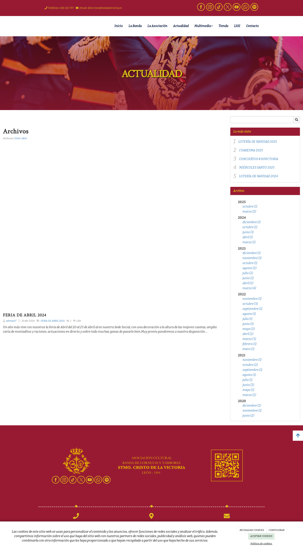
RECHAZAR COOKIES (252, 530)
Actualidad (181, 26)
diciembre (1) (251, 222)
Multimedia (203, 26)
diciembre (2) (252, 405)
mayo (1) (248, 390)
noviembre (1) (252, 258)
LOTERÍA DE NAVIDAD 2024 (258, 176)
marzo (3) (249, 339)
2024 (17, 138)
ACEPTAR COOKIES (261, 536)
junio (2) (248, 385)
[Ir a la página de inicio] (37, 26)
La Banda (135, 26)
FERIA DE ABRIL (50, 320)
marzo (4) (249, 288)
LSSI (237, 26)
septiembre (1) (252, 309)
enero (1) (248, 349)
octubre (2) (250, 365)
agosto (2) (249, 268)
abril (24, 138)
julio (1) (247, 319)
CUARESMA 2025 (251, 150)
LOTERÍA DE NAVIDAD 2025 (257, 141)
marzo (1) (249, 242)
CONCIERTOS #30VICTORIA (258, 159)
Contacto (252, 26)
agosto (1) (249, 314)
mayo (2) (249, 329)
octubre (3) (250, 304)
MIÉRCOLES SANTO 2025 (256, 167)
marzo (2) (249, 211)
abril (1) (248, 237)
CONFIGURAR (276, 530)
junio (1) (248, 232)
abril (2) (248, 283)
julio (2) (248, 273)
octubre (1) (250, 206)
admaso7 (11, 320)
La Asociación (157, 26)
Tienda (223, 26)
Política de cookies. (261, 543)
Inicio (118, 26)
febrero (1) (249, 344)
